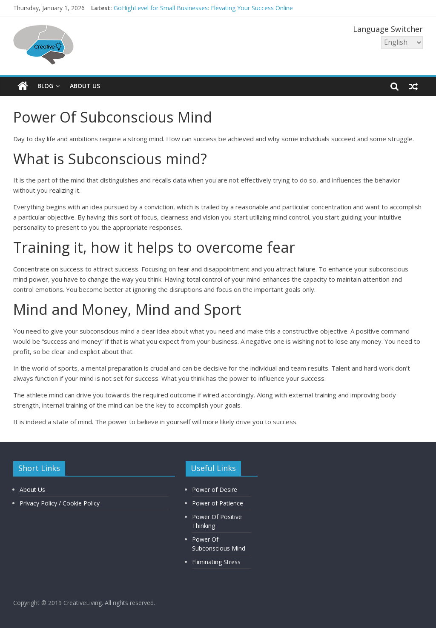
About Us (85, 86)
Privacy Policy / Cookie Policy (60, 503)
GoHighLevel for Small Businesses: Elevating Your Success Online (203, 8)
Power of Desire (214, 489)
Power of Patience (217, 503)
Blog (45, 86)
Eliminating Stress (216, 562)
